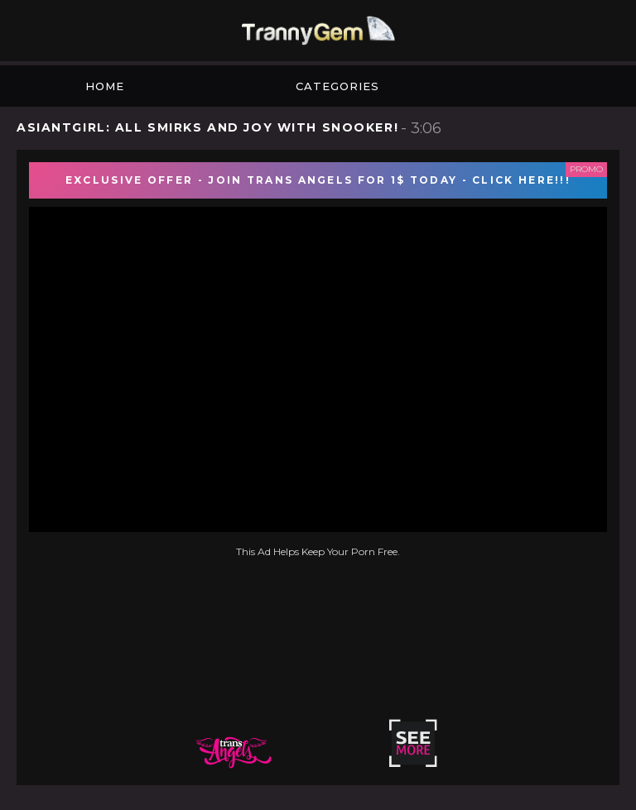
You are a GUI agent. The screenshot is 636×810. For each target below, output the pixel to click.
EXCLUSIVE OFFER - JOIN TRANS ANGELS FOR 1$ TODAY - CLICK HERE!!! (318, 180)
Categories (337, 86)
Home (104, 86)
